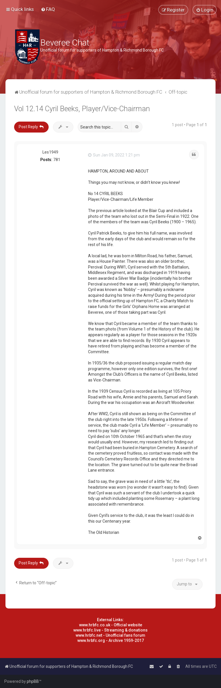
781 (56, 159)
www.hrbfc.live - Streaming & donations (110, 630)
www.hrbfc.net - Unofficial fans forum (110, 635)
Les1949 (50, 152)
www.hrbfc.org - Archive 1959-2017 (110, 640)
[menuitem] (47, 9)
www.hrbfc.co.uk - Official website (110, 625)
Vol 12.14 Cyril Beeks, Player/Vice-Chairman (82, 109)
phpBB (33, 681)
